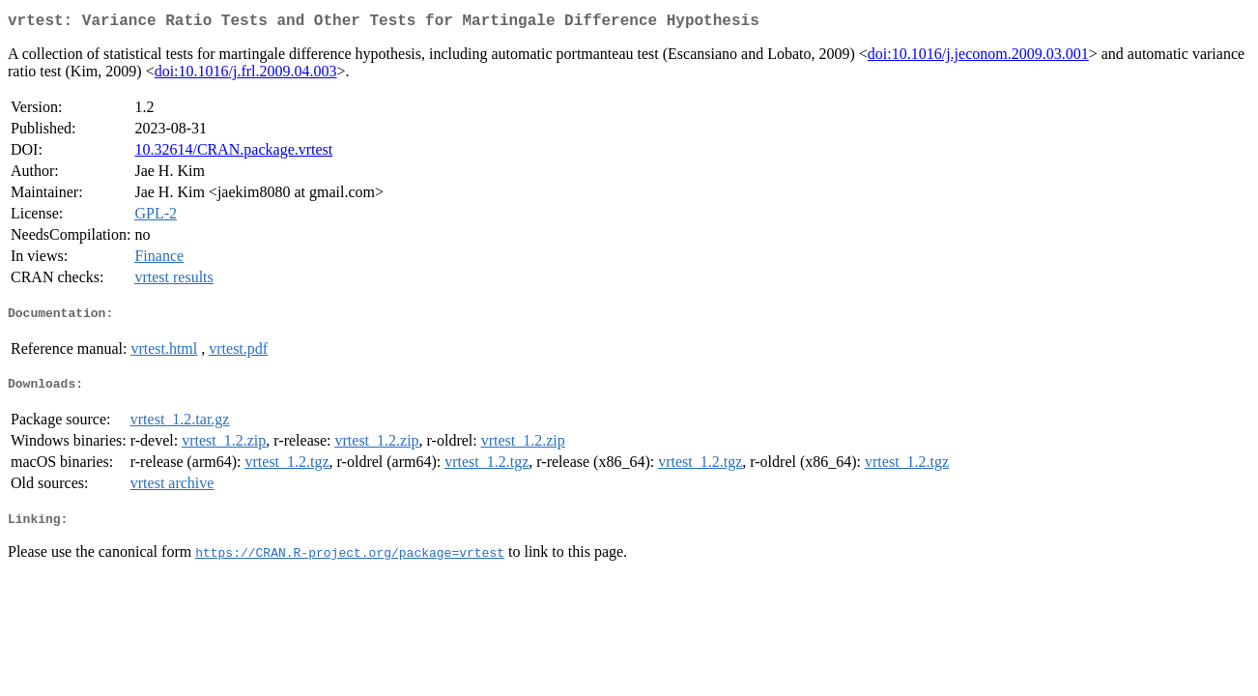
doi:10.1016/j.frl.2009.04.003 (246, 75)
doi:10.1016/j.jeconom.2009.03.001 (978, 57)
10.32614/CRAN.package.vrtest (233, 153)
